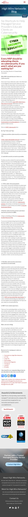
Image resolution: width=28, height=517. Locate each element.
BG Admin (17, 55)
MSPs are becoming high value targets (14, 297)
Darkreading (7, 360)
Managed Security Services (15, 381)
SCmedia (6, 367)
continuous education (20, 379)
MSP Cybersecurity (11, 127)
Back (24, 16)
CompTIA (6, 358)
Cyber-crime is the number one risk (10, 139)
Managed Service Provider (8, 382)
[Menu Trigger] (24, 2)
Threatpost (7, 363)
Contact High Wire (14, 464)
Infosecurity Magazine (10, 362)
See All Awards (8, 409)
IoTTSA (6, 357)
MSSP (19, 382)
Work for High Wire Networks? (14, 489)
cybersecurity (4, 381)
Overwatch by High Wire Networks (13, 355)
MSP (16, 382)
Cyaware (6, 365)
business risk (11, 379)
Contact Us (14, 498)
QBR (12, 384)
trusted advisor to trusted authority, (10, 122)
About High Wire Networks (14, 478)
